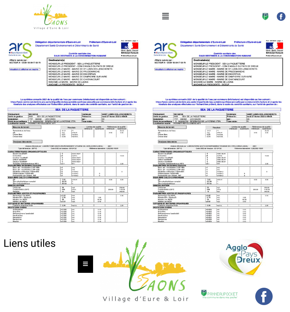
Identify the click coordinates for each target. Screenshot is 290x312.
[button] (165, 16)
